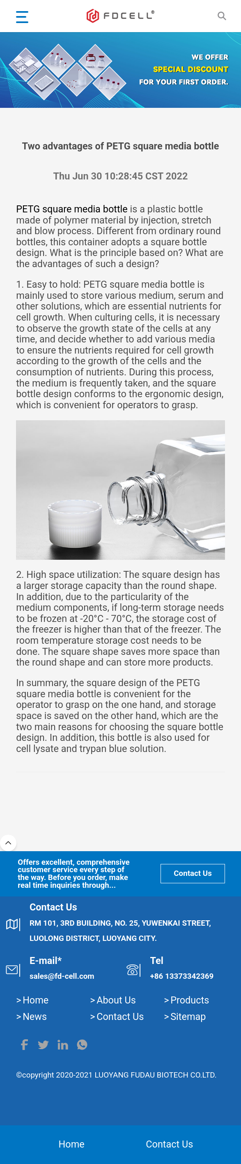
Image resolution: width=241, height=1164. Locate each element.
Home (35, 1000)
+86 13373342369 (182, 976)
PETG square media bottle (72, 209)
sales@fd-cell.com (62, 976)
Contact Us (193, 873)
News (35, 1016)
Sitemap (188, 1016)
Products (189, 1000)
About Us (116, 1000)
